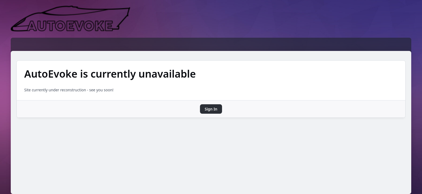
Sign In (211, 109)
